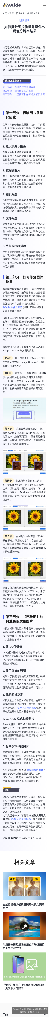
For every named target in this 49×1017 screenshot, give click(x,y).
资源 (11, 13)
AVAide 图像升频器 (12, 307)
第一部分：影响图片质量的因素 (19, 87)
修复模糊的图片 (35, 770)
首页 (5, 13)
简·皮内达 (13, 838)
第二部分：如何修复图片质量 (18, 90)
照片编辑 (20, 13)
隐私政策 (31, 1012)
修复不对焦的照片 (26, 707)
